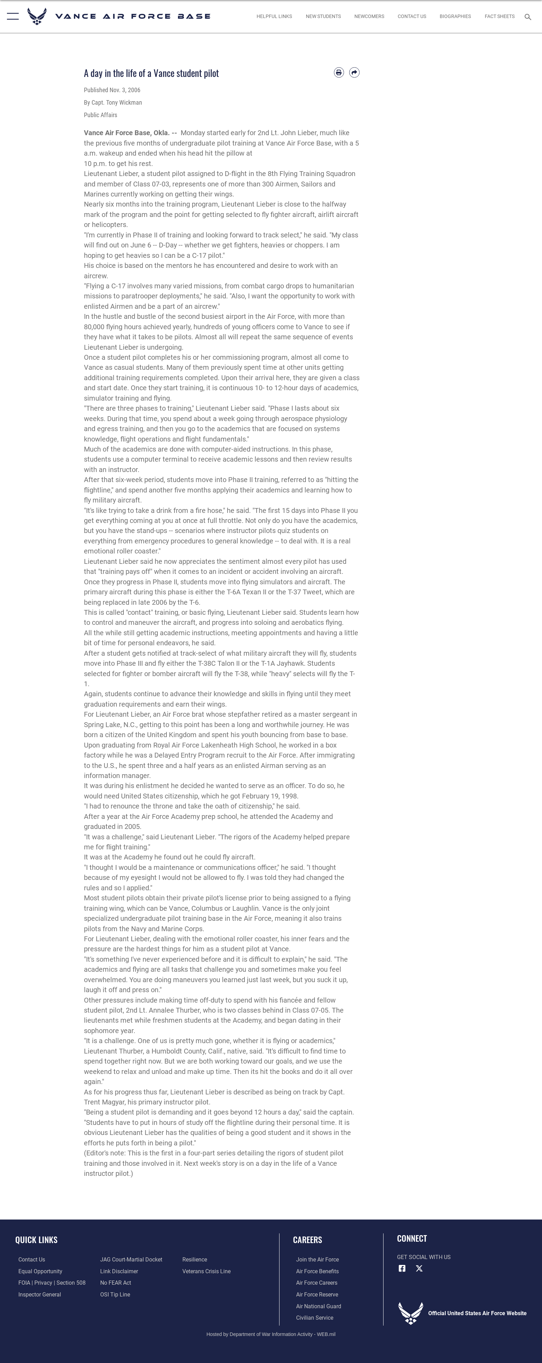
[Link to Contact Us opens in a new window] (412, 16)
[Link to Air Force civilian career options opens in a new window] (311, 1317)
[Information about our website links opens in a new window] (118, 1271)
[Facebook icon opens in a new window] (402, 1268)
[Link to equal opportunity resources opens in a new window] (37, 1271)
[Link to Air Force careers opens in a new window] (313, 1282)
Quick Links (36, 1239)
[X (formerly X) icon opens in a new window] (419, 1268)
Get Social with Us (424, 1257)
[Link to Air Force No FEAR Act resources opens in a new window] (114, 1282)
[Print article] (339, 72)
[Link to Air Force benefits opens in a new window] (314, 1271)
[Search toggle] (529, 16)
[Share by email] (354, 72)
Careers (307, 1239)
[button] (11, 16)
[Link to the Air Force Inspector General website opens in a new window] (36, 1294)
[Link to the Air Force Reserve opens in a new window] (314, 1294)
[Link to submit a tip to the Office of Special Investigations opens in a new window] (114, 1294)
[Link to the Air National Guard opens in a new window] (315, 1306)
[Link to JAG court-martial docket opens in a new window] (130, 1259)
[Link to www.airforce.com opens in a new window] (314, 1259)
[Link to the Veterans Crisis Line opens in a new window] (207, 1271)
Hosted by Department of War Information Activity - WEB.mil (270, 1333)
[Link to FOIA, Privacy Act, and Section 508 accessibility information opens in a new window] (49, 1282)
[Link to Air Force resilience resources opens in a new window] (195, 1259)
